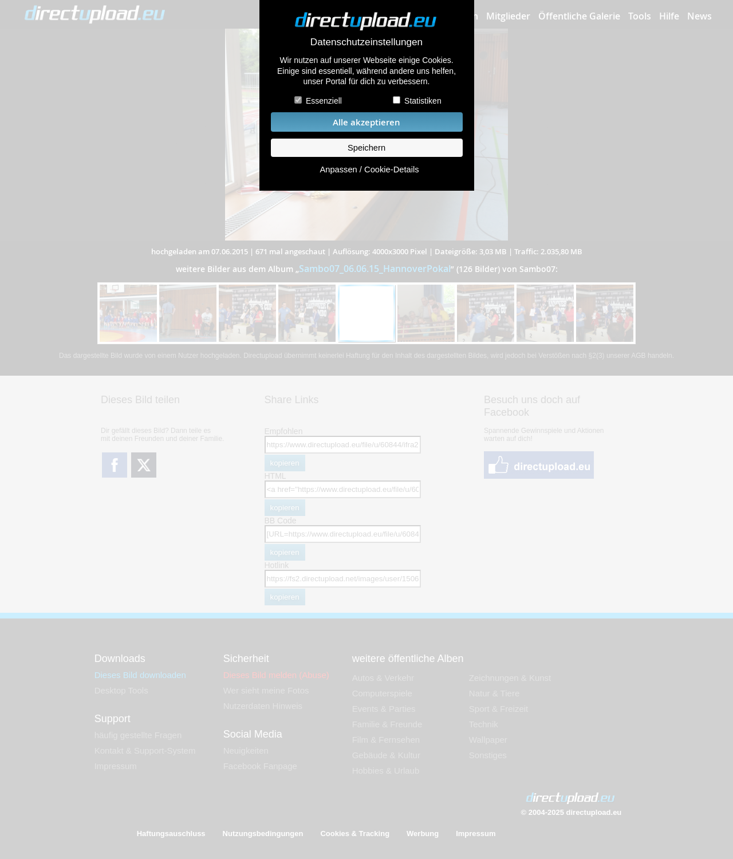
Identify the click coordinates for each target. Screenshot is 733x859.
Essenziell (324, 100)
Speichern (366, 147)
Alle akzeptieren (366, 122)
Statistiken (423, 100)
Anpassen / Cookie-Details (369, 169)
